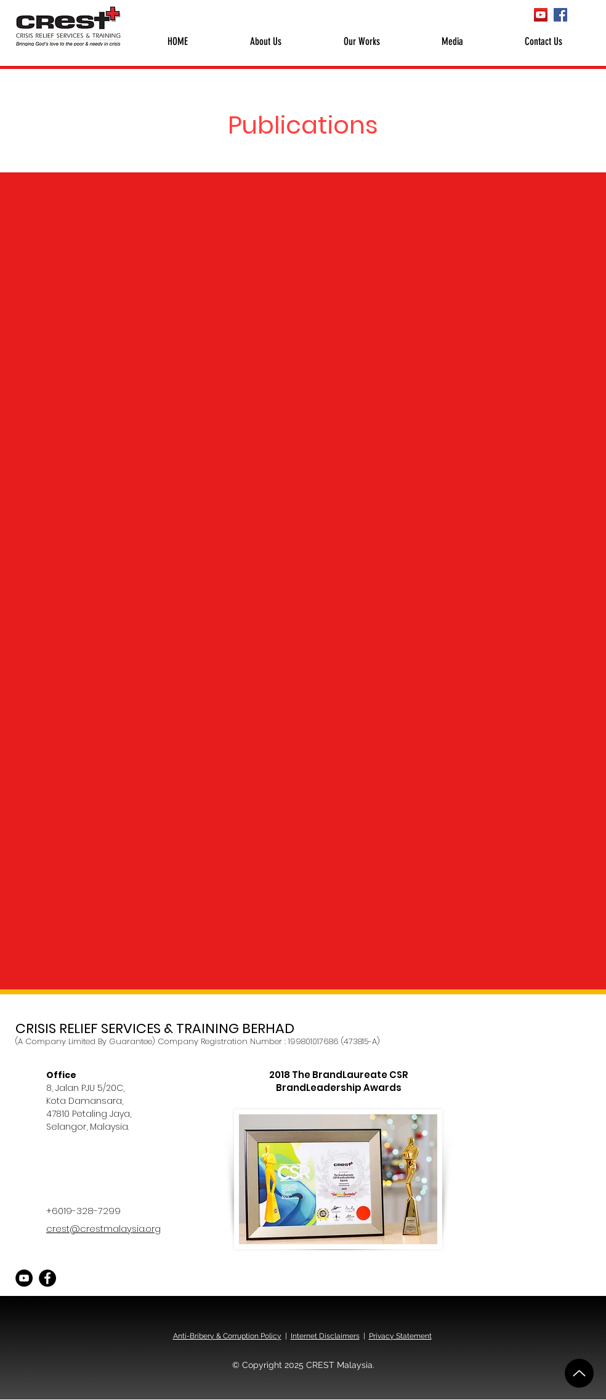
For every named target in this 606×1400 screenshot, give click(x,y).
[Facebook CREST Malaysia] (560, 15)
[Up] (579, 1373)
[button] (265, 41)
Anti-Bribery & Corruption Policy (227, 1336)
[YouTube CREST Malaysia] (540, 15)
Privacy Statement (400, 1336)
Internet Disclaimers (325, 1336)
